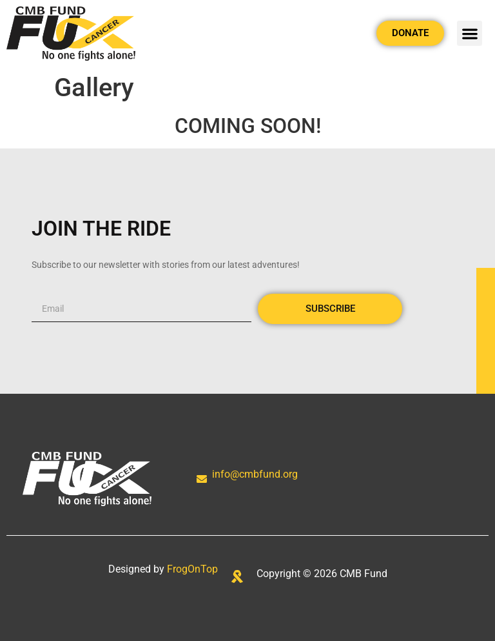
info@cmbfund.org (255, 474)
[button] (469, 33)
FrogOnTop (192, 569)
